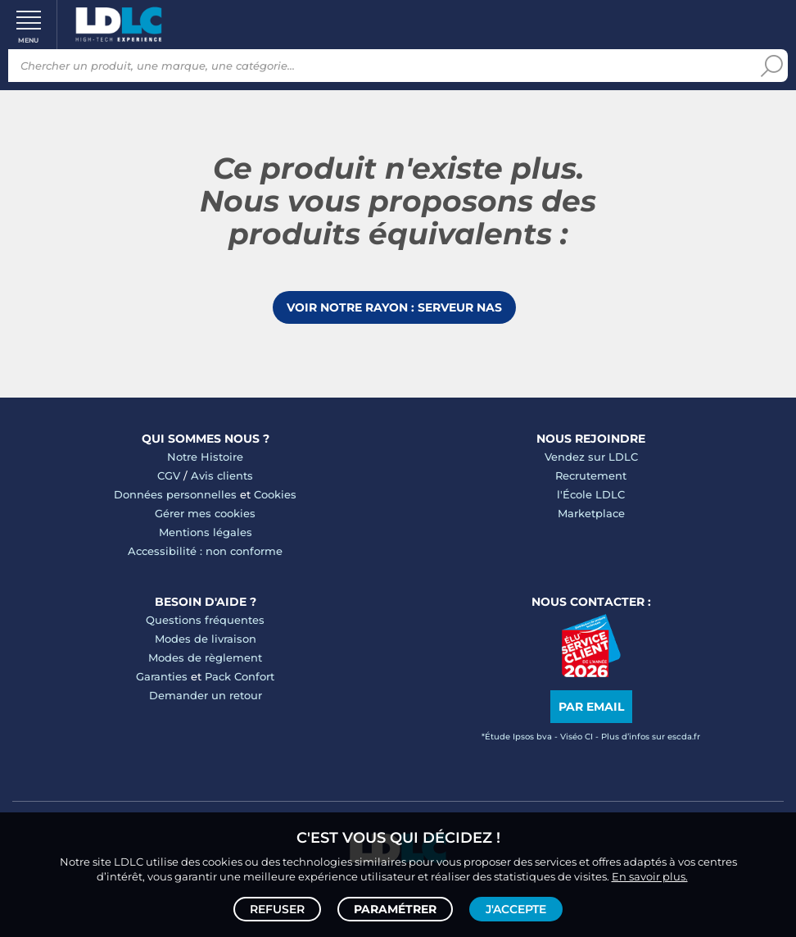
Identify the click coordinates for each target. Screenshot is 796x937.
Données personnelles (175, 494)
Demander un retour (205, 695)
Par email (591, 706)
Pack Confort (239, 676)
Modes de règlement (205, 657)
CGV (168, 475)
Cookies (275, 494)
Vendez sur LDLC (591, 456)
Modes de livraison (205, 638)
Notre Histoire (205, 456)
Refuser (277, 909)
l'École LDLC (591, 494)
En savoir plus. (650, 876)
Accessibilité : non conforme (205, 550)
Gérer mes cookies (205, 513)
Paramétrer (395, 909)
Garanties (162, 676)
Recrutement (590, 475)
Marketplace (591, 513)
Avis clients (222, 475)
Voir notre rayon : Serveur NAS (394, 307)
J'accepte (516, 909)
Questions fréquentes (205, 619)
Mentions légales (205, 532)
